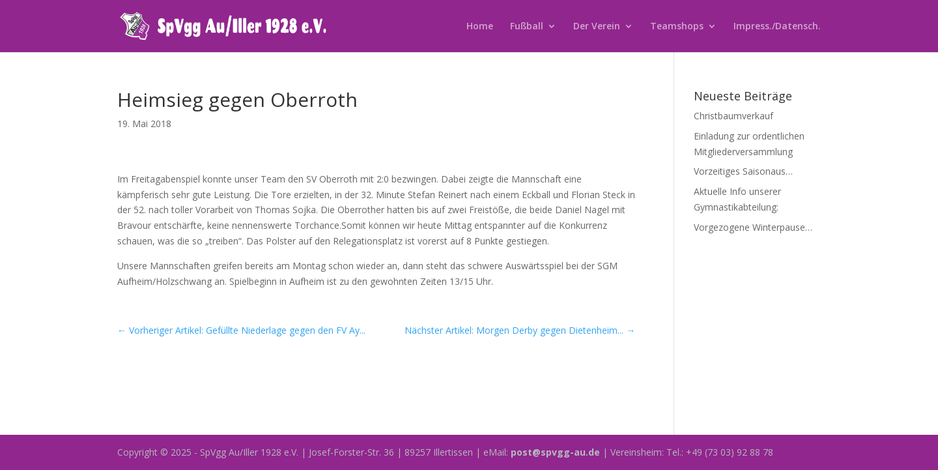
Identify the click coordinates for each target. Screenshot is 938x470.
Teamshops (677, 27)
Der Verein (596, 27)
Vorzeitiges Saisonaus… (743, 171)
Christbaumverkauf (733, 116)
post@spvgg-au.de (555, 452)
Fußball (526, 27)
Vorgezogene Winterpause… (753, 227)
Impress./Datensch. (777, 27)
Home (479, 27)
